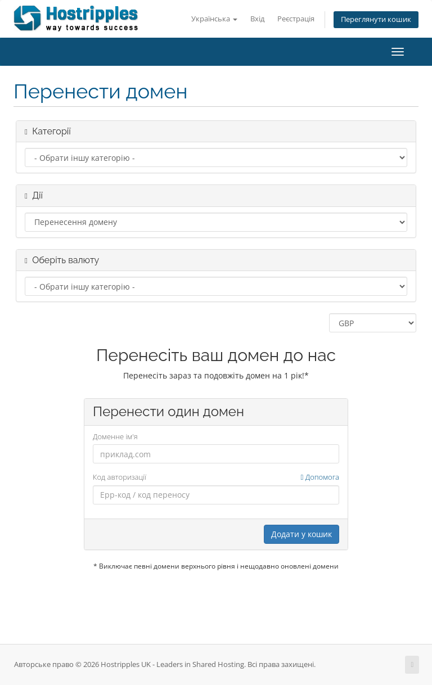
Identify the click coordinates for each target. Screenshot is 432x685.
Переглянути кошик (376, 19)
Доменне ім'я (115, 436)
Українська (214, 19)
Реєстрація (295, 19)
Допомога (320, 477)
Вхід (257, 19)
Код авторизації (216, 477)
